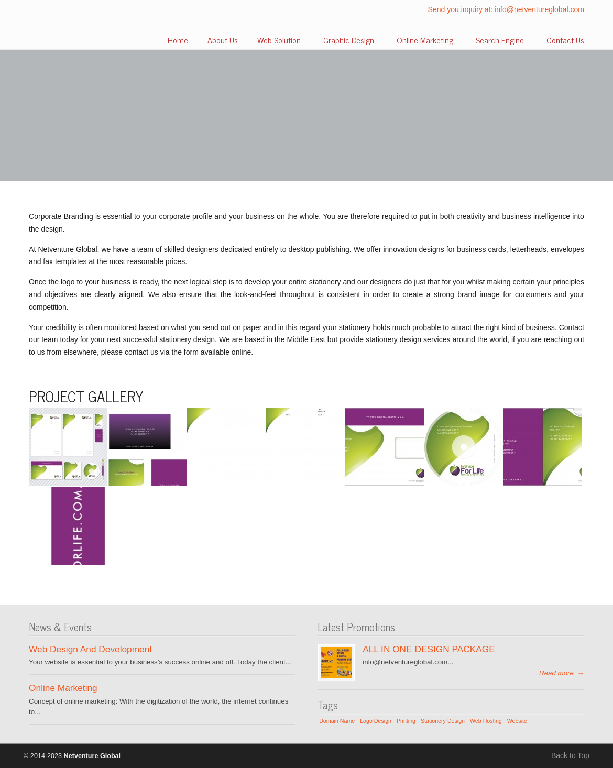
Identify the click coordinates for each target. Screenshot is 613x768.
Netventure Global (60, 26)
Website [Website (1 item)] (517, 721)
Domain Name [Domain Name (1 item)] (337, 721)
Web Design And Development (90, 649)
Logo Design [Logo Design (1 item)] (375, 721)
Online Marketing (63, 688)
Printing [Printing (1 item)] (406, 721)
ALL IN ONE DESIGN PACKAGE (429, 649)
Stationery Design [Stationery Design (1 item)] (443, 721)
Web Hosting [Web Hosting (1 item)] (486, 721)
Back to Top (570, 755)
